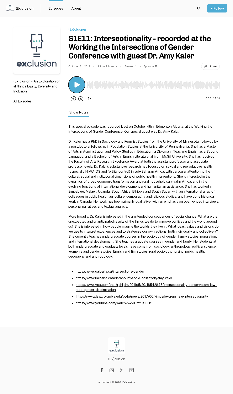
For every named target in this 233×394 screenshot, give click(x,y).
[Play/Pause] (76, 84)
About (76, 8)
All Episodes (22, 101)
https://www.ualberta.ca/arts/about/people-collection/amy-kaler (124, 278)
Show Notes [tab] (78, 112)
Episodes (56, 8)
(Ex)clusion (24, 8)
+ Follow (217, 8)
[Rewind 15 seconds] (73, 98)
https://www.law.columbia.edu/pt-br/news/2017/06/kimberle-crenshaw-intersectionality (142, 296)
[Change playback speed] (89, 98)
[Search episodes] (199, 8)
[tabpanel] (144, 217)
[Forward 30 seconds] (81, 98)
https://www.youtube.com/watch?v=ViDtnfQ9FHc (114, 303)
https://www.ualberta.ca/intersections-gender (110, 271)
